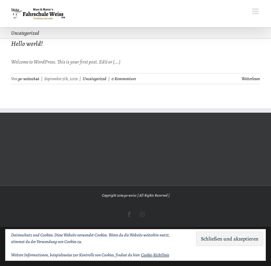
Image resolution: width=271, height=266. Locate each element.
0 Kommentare (124, 79)
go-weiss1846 (28, 79)
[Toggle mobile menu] (256, 11)
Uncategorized (94, 79)
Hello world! (27, 43)
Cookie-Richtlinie (155, 255)
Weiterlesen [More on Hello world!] (250, 79)
